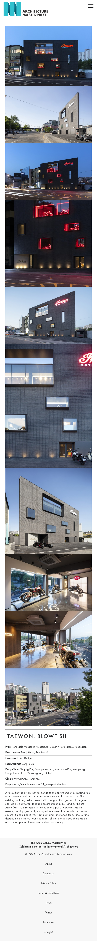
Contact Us (48, 873)
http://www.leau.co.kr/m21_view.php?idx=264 (40, 784)
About (48, 864)
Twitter (48, 912)
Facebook (48, 922)
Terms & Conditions (48, 893)
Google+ (48, 932)
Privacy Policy (48, 883)
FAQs (49, 903)
